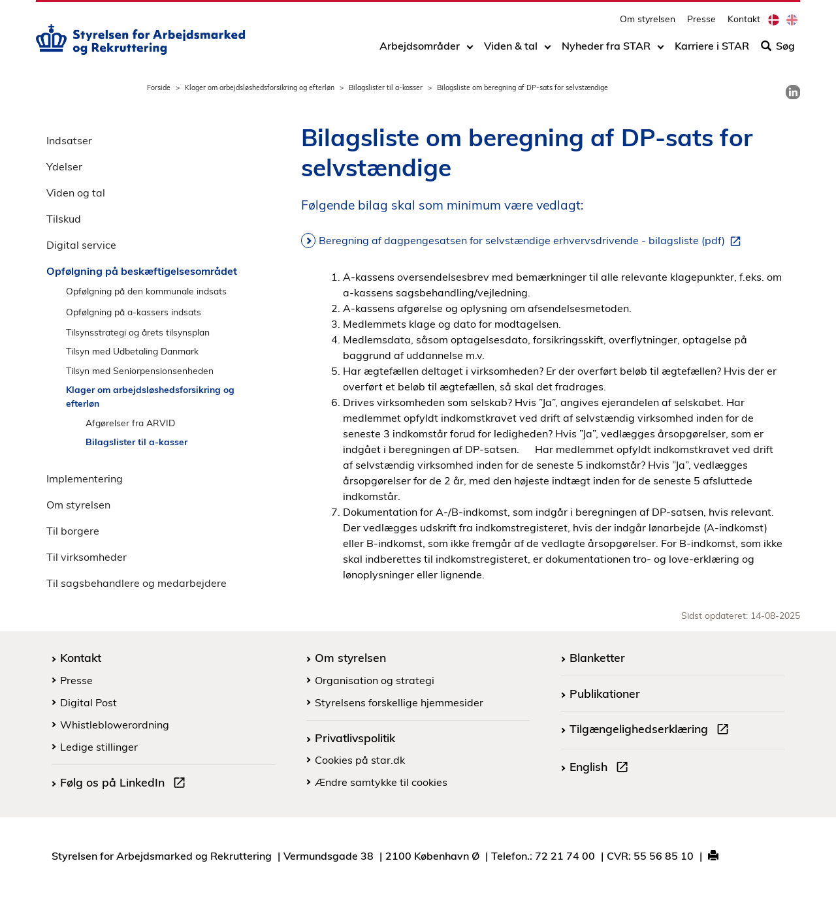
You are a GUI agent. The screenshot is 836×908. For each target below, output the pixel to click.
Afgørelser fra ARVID (130, 422)
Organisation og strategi (374, 680)
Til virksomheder (86, 556)
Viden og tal (75, 192)
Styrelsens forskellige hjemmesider (399, 702)
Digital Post (88, 702)
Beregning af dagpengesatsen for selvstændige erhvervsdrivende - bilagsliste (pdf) (532, 241)
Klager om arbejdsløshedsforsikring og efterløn (259, 87)
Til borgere (72, 530)
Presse (701, 23)
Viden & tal (511, 50)
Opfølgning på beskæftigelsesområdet (141, 270)
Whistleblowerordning (114, 724)
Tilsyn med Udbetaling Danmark (132, 350)
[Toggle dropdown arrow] (469, 50)
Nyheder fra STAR (606, 50)
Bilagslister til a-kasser (386, 87)
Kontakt (744, 23)
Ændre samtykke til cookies (381, 782)
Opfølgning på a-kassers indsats (133, 311)
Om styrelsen (647, 23)
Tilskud (63, 218)
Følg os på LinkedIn (125, 784)
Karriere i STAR (712, 50)
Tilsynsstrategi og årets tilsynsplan (138, 331)
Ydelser (64, 166)
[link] (793, 92)
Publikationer (605, 693)
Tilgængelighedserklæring (652, 730)
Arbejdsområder (419, 50)
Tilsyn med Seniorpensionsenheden (140, 370)
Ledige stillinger (99, 746)
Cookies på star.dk (360, 759)
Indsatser (69, 140)
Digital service (81, 244)
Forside (158, 87)
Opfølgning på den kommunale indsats (146, 290)
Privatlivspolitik (355, 737)
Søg (778, 50)
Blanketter (597, 657)
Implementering (84, 478)
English (602, 768)
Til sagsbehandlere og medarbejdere (136, 582)
